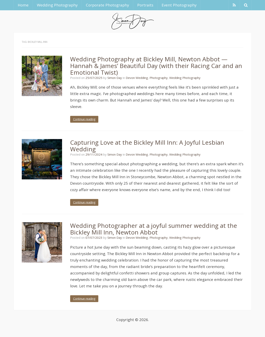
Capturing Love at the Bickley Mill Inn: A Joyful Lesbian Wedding (147, 145)
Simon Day (114, 78)
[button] (245, 5)
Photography (159, 78)
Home (23, 4)
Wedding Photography (57, 4)
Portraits (145, 4)
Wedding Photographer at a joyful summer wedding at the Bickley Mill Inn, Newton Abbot (153, 228)
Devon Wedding (137, 78)
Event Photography (179, 4)
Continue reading (84, 119)
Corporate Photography (107, 4)
